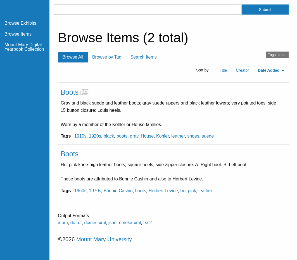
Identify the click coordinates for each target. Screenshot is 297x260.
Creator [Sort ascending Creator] (242, 70)
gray (134, 136)
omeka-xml (130, 222)
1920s (95, 136)
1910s (80, 136)
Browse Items (18, 34)
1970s (95, 190)
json (112, 222)
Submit (265, 9)
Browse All (72, 57)
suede (208, 136)
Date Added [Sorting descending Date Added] (269, 70)
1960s (80, 190)
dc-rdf (76, 222)
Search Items (143, 57)
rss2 (147, 222)
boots (122, 136)
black (109, 136)
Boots (70, 92)
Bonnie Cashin (118, 190)
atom (63, 222)
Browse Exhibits (20, 23)
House (147, 136)
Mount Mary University (104, 239)
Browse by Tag (107, 57)
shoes (193, 136)
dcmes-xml (95, 222)
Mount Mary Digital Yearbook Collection (24, 47)
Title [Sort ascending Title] (223, 70)
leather (178, 136)
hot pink (188, 190)
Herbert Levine (163, 190)
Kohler (162, 136)
